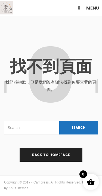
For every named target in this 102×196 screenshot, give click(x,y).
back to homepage (51, 154)
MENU (92, 8)
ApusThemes (18, 188)
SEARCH (78, 127)
